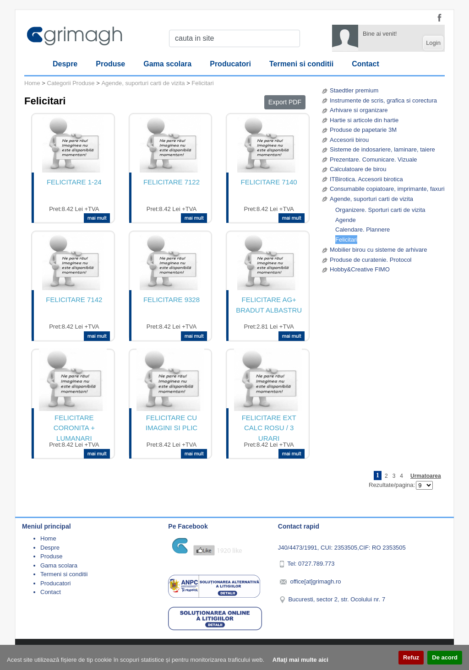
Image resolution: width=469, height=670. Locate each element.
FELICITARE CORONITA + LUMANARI (74, 427)
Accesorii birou (349, 139)
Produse (110, 64)
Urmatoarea (425, 476)
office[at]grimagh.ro (315, 581)
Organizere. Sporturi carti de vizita (380, 209)
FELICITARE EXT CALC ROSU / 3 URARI (269, 427)
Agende (345, 219)
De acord (445, 657)
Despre (65, 64)
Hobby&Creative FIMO (360, 269)
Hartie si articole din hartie (364, 120)
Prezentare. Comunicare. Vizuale (373, 159)
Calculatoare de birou (358, 169)
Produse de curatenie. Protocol (371, 259)
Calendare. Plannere (362, 229)
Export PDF (284, 102)
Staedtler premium (354, 90)
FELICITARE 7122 (171, 182)
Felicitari (346, 239)
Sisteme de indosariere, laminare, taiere (382, 149)
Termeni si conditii (301, 64)
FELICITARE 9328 (171, 299)
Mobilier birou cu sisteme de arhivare (378, 249)
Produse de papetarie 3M (363, 129)
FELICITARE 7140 (269, 182)
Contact (365, 64)
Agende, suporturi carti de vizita (371, 198)
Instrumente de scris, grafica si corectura (383, 100)
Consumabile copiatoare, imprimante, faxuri (387, 188)
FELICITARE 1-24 (74, 182)
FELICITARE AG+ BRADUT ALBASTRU (269, 305)
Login (433, 42)
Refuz (411, 657)
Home (32, 83)
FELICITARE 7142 (74, 299)
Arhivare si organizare (358, 110)
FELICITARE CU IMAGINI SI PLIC (171, 423)
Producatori (230, 64)
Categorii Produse (71, 83)
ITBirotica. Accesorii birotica (366, 179)
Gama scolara (167, 64)
